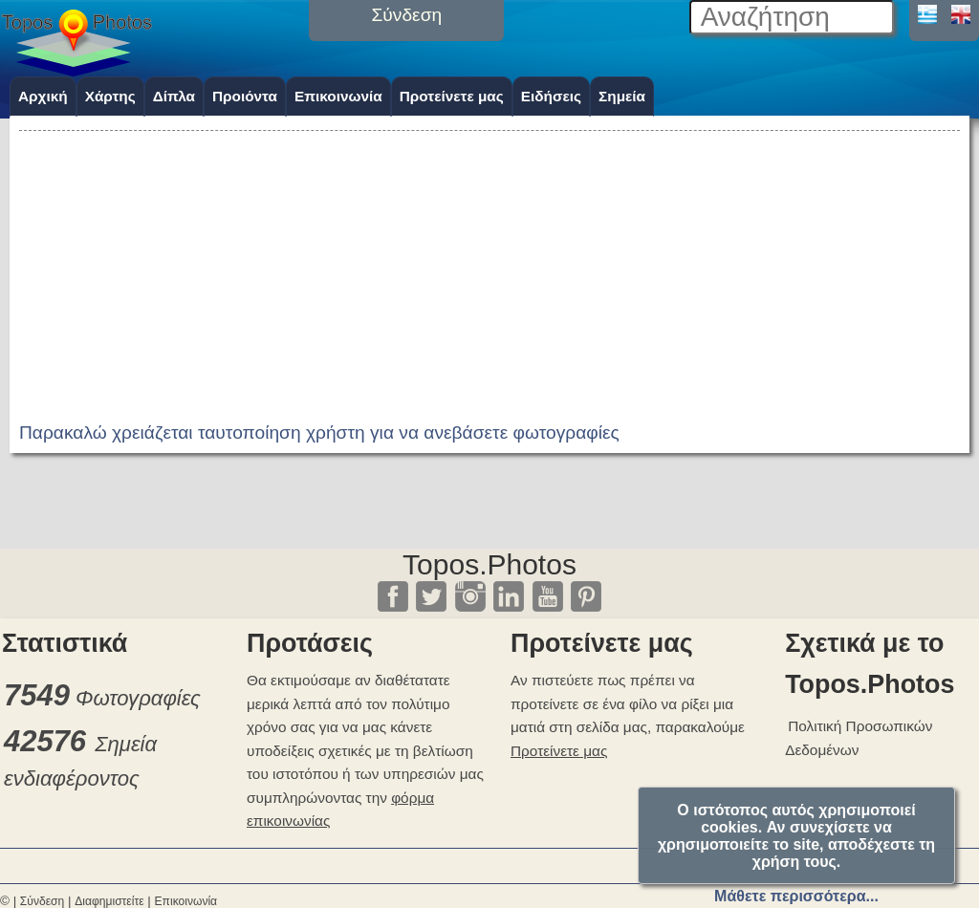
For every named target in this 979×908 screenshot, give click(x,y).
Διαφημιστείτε (109, 901)
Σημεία (621, 96)
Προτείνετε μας (452, 96)
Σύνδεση (42, 901)
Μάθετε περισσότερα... (796, 896)
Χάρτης (110, 96)
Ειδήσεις (551, 96)
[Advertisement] (489, 269)
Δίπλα (174, 96)
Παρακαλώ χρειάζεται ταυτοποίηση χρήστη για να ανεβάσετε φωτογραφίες (319, 432)
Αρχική (43, 96)
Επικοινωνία (338, 96)
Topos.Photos (489, 564)
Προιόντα (244, 96)
